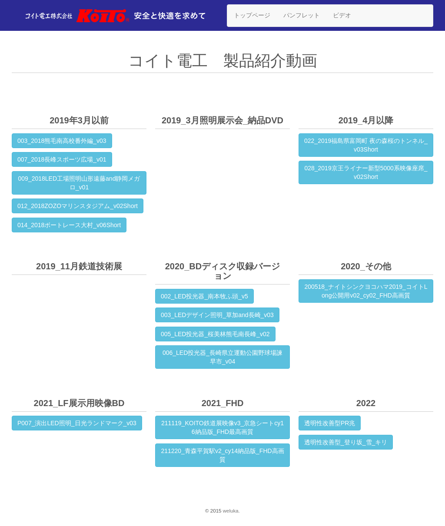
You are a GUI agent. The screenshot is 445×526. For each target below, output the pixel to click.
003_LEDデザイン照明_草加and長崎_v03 (217, 314)
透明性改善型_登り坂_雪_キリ (345, 442)
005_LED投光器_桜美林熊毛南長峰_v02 (215, 334)
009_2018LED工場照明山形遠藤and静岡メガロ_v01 (79, 183)
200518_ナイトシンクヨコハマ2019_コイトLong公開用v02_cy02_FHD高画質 (365, 291)
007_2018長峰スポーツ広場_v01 (61, 159)
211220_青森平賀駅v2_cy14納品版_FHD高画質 (222, 455)
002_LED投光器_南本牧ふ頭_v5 (204, 296)
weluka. (231, 510)
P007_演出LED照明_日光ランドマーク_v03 (76, 423)
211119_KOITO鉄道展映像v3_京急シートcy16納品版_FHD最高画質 (222, 427)
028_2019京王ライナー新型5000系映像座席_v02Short (365, 172)
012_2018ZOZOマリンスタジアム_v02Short (77, 205)
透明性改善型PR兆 (329, 423)
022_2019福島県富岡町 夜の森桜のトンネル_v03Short (366, 145)
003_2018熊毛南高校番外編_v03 (61, 140)
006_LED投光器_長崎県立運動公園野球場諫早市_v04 (222, 357)
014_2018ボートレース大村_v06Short (69, 225)
